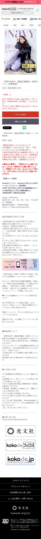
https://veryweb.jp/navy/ (20, 207)
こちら (33, 245)
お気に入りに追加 (20, 121)
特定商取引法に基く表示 (20, 492)
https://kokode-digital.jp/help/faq (14, 419)
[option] (20, 52)
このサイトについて (20, 480)
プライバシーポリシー (20, 486)
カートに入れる (20, 114)
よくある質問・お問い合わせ (20, 498)
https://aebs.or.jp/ (24, 527)
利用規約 (5, 358)
